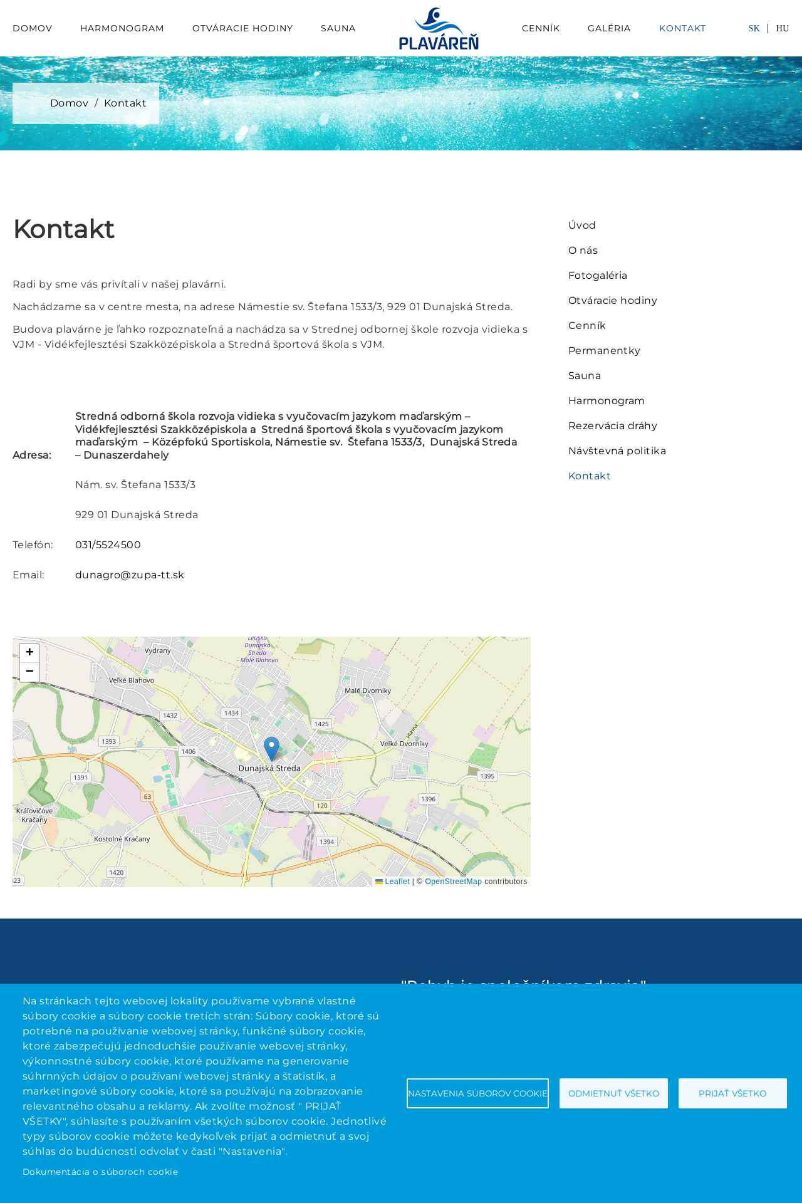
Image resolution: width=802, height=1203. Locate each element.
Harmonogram (122, 28)
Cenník (541, 28)
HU (782, 28)
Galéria (609, 28)
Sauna (338, 28)
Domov (33, 28)
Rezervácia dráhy (613, 426)
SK (754, 28)
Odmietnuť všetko (613, 1093)
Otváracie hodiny (242, 28)
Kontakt (682, 28)
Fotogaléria (598, 275)
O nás (583, 250)
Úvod (582, 225)
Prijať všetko (732, 1093)
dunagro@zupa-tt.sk (130, 575)
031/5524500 (108, 545)
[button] (271, 749)
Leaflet (392, 881)
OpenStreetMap (453, 881)
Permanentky (604, 351)
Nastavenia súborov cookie (478, 1093)
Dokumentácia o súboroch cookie (100, 1172)
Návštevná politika (617, 451)
